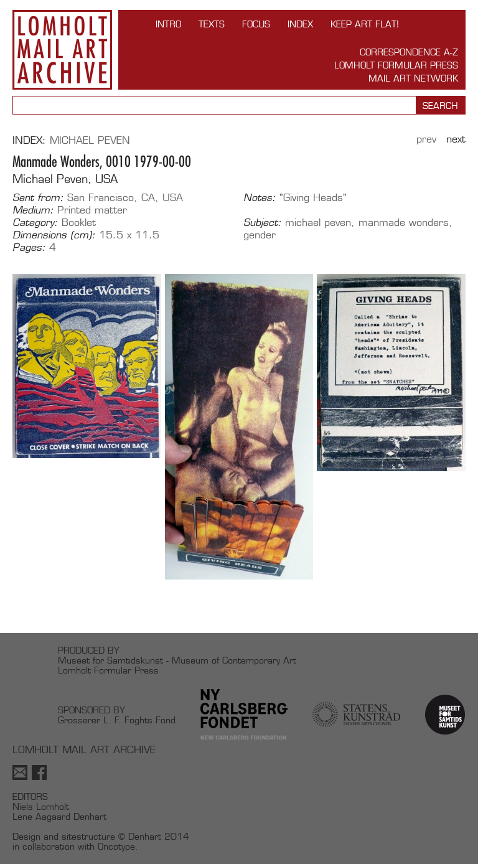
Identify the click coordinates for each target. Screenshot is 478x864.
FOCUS (256, 24)
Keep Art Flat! (364, 24)
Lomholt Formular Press (396, 65)
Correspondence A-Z (409, 52)
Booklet (79, 222)
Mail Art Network (413, 78)
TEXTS (212, 24)
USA (172, 198)
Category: (35, 223)
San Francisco (100, 198)
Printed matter (92, 210)
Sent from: (37, 198)
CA (148, 198)
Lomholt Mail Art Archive (62, 50)
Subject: (262, 223)
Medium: (33, 210)
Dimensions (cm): (53, 235)
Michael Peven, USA (65, 178)
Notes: (259, 198)
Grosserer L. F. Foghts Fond (117, 720)
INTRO (168, 24)
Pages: (28, 248)
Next (456, 139)
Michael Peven (90, 140)
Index (300, 24)
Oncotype (116, 846)
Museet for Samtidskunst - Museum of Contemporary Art (177, 660)
